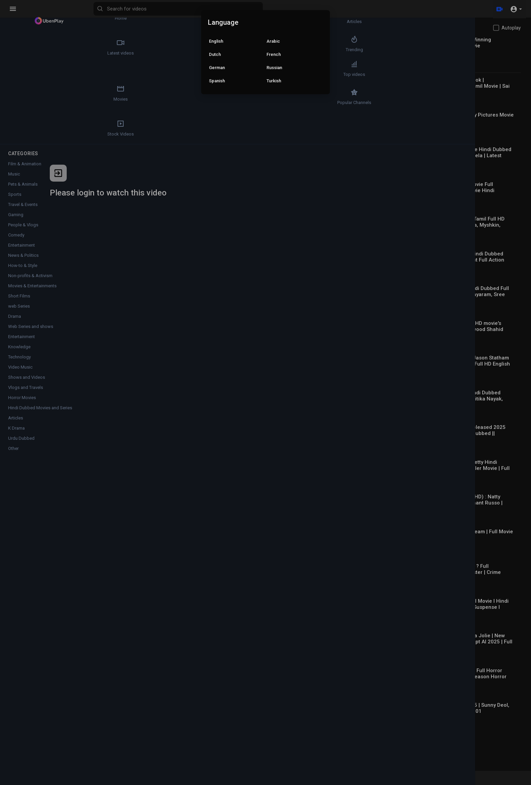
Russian (274, 67)
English (216, 41)
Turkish (274, 80)
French (274, 54)
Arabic (273, 41)
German (217, 67)
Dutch (215, 54)
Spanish (217, 80)
